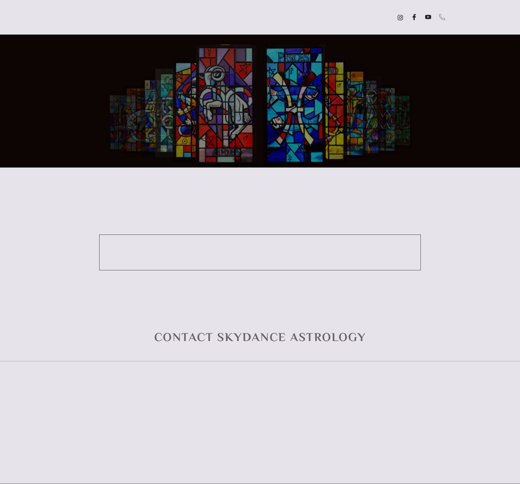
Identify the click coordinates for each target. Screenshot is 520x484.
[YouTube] (428, 18)
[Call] (442, 18)
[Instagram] (400, 18)
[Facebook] (414, 18)
